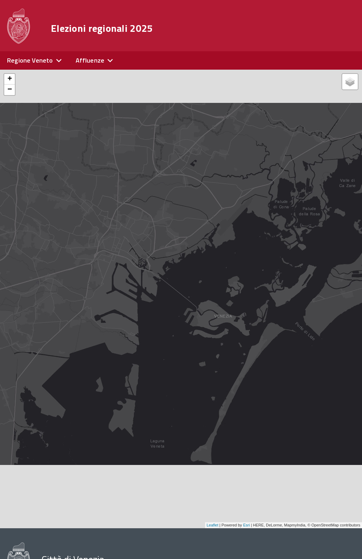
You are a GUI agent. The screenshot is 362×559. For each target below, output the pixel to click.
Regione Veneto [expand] (30, 60)
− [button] (9, 90)
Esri (246, 525)
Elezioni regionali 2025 (102, 28)
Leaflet (212, 525)
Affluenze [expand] (90, 60)
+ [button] (9, 79)
